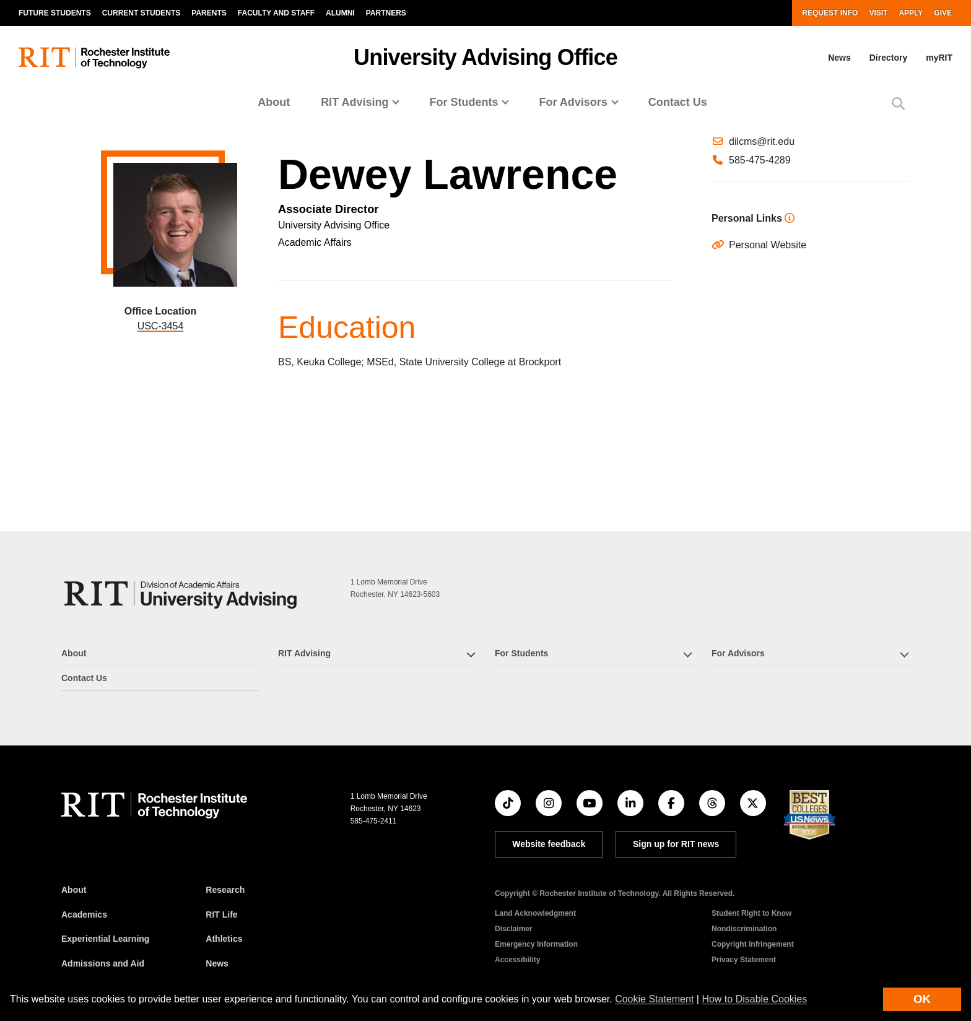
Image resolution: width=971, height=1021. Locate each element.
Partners (386, 13)
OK (922, 999)
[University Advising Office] (181, 593)
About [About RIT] (73, 890)
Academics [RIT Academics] (84, 914)
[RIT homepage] (94, 58)
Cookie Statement (654, 999)
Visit (878, 13)
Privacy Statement (744, 959)
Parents (208, 13)
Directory (888, 58)
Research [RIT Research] (225, 890)
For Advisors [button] (573, 102)
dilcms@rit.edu (762, 191)
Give (943, 13)
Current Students (141, 13)
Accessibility (517, 959)
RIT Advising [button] (354, 102)
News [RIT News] (217, 963)
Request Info (830, 13)
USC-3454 (160, 326)
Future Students (55, 13)
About (274, 102)
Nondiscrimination (744, 928)
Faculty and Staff (276, 13)
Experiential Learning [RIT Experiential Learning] (105, 939)
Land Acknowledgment (535, 913)
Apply (911, 13)
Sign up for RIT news (676, 844)
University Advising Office (485, 57)
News (839, 58)
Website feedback (548, 844)
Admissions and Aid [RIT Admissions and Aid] (102, 963)
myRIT (939, 58)
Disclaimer (514, 928)
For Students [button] (463, 102)
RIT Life (221, 914)
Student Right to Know (751, 913)
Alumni (340, 13)
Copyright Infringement (753, 944)
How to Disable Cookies (754, 999)
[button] (898, 103)
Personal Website (767, 344)
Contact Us (677, 102)
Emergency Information (536, 944)
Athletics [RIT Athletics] (224, 939)
